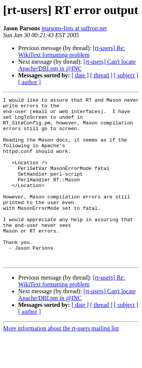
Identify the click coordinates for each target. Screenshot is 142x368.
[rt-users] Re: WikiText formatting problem (71, 51)
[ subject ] (126, 75)
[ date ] (80, 75)
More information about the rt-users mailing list (61, 361)
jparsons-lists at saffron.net (74, 28)
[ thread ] (101, 75)
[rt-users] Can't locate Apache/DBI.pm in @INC (77, 65)
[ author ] (29, 82)
